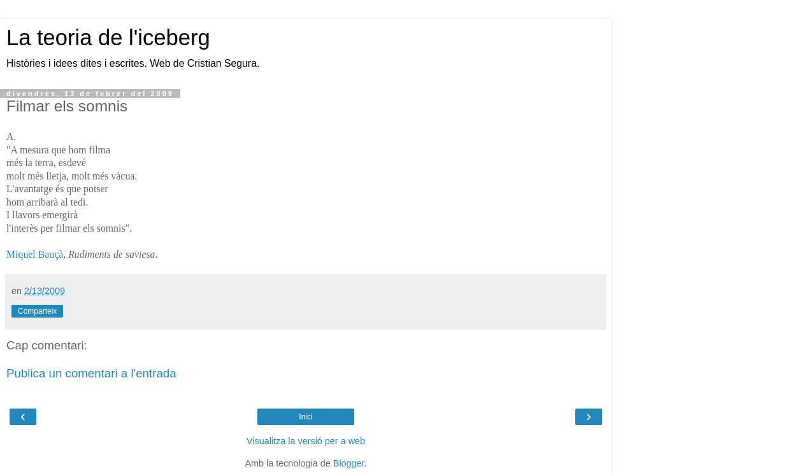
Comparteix (37, 311)
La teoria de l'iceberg (108, 37)
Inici (305, 416)
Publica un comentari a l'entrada (91, 373)
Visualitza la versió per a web (306, 441)
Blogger (348, 463)
